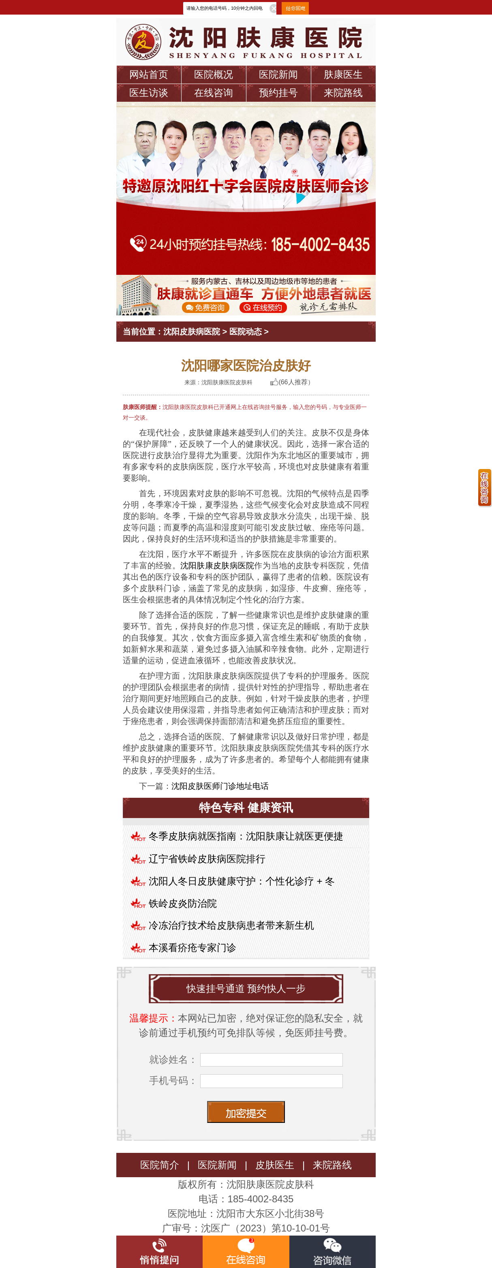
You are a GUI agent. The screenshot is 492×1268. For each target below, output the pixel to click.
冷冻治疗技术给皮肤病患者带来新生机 (231, 925)
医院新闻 (278, 74)
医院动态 (245, 331)
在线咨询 (213, 92)
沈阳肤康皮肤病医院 (217, 565)
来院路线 (343, 92)
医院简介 (159, 1164)
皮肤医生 (274, 1164)
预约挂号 (278, 92)
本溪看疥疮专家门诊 (192, 947)
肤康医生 (343, 74)
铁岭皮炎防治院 (183, 903)
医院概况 (213, 74)
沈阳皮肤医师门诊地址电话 (220, 786)
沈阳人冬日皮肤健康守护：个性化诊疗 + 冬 (242, 881)
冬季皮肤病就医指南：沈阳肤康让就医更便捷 (246, 836)
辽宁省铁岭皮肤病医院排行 (207, 858)
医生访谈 (148, 92)
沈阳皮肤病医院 (191, 331)
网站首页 (148, 74)
